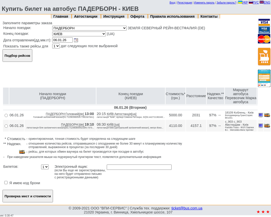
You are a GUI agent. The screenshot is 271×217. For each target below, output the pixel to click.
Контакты (209, 16)
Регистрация (184, 2)
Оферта (137, 16)
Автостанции (86, 16)
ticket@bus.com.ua (186, 208)
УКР (243, 2)
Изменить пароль (204, 2)
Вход (172, 2)
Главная (61, 16)
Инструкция (114, 16)
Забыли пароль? (226, 2)
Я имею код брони (22, 183)
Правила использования (173, 16)
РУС (254, 2)
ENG (265, 2)
